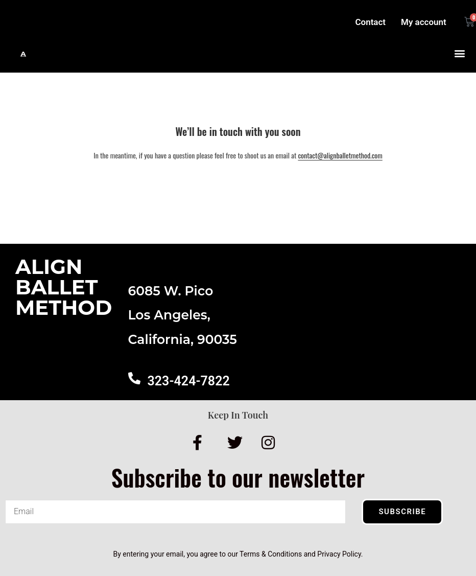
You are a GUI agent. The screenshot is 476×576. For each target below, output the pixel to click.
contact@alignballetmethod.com (340, 155)
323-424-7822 (189, 381)
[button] (459, 53)
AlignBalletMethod (63, 287)
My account (423, 22)
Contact (370, 22)
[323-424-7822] (134, 378)
